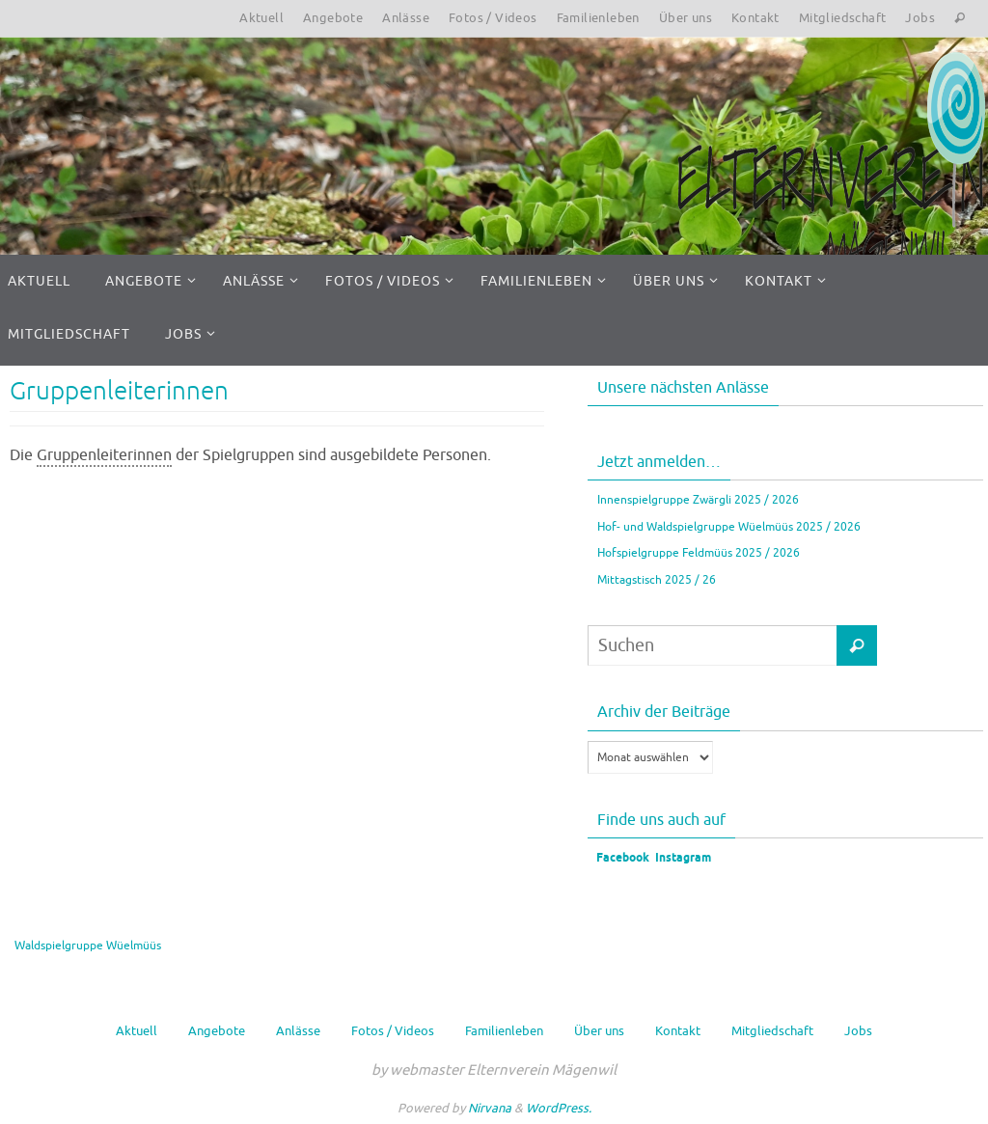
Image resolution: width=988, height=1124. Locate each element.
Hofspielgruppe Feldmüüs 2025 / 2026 (698, 553)
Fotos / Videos (493, 18)
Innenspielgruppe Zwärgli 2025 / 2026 (698, 499)
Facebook (621, 858)
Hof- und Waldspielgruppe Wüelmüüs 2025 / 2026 (729, 527)
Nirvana (489, 1108)
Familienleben (598, 18)
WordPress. (558, 1108)
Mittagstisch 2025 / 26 (656, 580)
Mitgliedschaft (843, 18)
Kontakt (755, 18)
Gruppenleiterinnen (119, 391)
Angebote (333, 18)
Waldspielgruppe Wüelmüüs (87, 945)
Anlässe (405, 18)
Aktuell (261, 18)
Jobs (920, 18)
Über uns (685, 18)
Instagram (683, 858)
